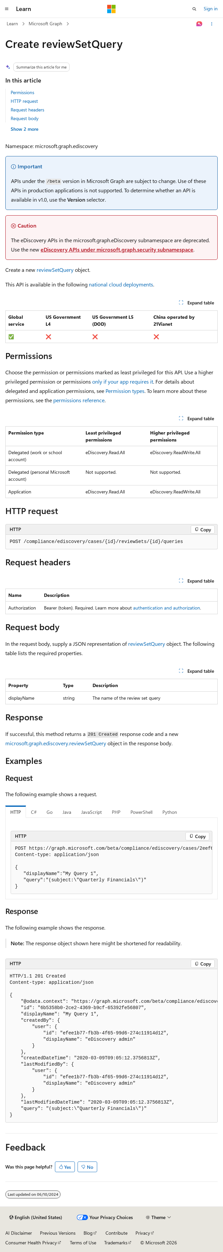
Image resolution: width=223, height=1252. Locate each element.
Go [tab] (50, 812)
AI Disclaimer (18, 1233)
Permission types (125, 390)
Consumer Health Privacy (31, 1242)
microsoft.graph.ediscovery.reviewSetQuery (55, 743)
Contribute (116, 1233)
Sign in (211, 8)
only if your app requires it (122, 381)
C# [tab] (34, 812)
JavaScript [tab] (91, 812)
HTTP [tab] (15, 812)
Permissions (22, 92)
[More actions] (212, 24)
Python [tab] (169, 812)
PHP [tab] (116, 812)
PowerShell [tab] (141, 812)
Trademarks (115, 1242)
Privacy (142, 1233)
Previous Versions (58, 1233)
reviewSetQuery (55, 269)
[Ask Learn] (199, 24)
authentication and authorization (166, 608)
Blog (88, 1233)
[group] (111, 867)
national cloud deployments (121, 284)
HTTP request (24, 101)
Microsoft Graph (45, 23)
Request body (25, 118)
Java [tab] (67, 812)
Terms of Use (83, 1242)
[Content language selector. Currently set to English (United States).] (35, 1217)
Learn (12, 23)
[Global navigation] (6, 9)
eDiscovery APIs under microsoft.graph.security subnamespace (117, 249)
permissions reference (79, 400)
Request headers (27, 109)
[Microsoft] (111, 9)
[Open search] (194, 9)
